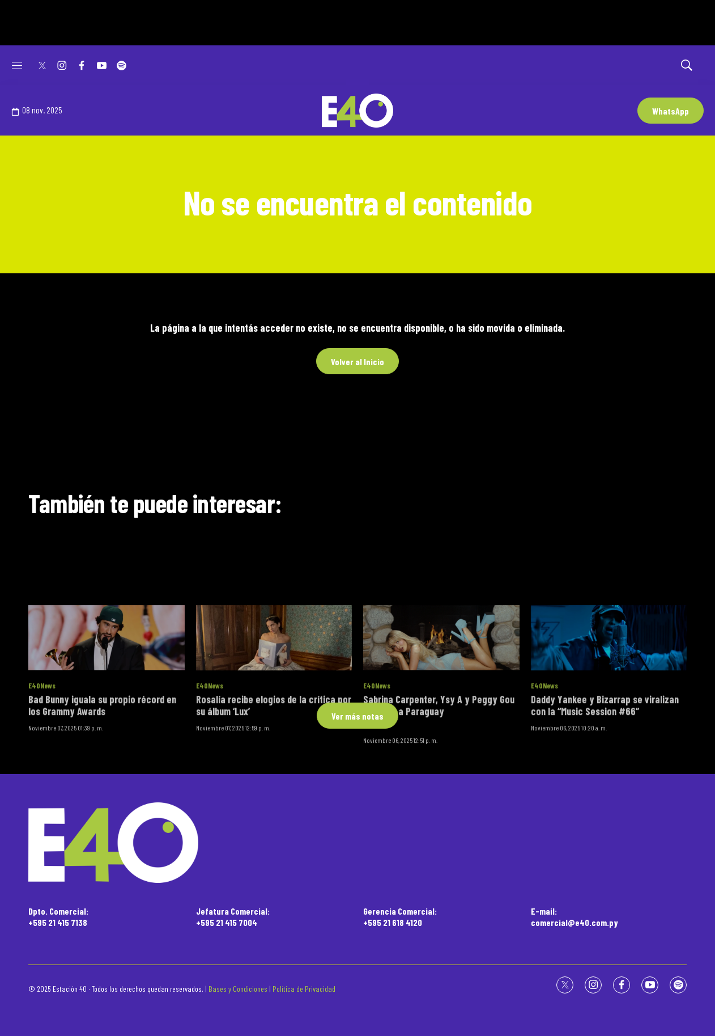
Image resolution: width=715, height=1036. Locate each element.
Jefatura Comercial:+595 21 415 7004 (233, 916)
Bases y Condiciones (237, 988)
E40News (42, 737)
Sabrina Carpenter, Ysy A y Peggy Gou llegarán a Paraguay (438, 756)
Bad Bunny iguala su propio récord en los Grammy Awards (102, 756)
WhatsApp (670, 110)
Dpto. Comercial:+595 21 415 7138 (58, 916)
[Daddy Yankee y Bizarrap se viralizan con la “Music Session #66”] (609, 689)
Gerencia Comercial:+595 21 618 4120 (400, 916)
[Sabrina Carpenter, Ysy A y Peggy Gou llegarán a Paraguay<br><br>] (441, 689)
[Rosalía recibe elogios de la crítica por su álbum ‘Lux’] (274, 689)
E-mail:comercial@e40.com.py (574, 916)
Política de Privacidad (304, 988)
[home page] (357, 842)
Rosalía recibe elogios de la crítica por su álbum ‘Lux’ (273, 756)
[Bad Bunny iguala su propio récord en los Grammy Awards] (106, 689)
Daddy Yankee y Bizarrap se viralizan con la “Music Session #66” (605, 756)
